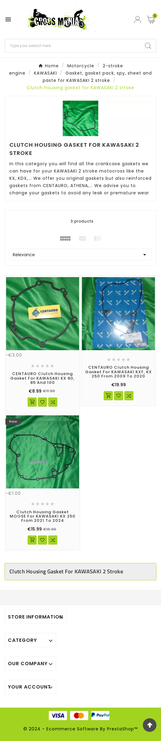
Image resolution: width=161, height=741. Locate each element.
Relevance (80, 254)
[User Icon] (138, 19)
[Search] (72, 45)
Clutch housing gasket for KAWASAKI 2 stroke (66, 571)
